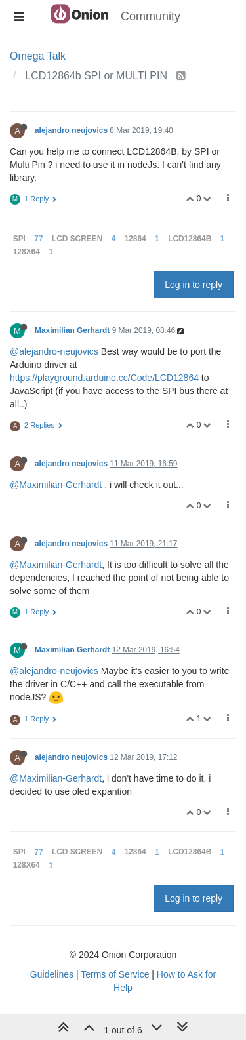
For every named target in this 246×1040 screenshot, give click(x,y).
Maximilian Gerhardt (72, 330)
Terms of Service (115, 974)
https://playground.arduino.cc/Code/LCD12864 (104, 377)
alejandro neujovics (71, 130)
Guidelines (51, 974)
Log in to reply (193, 284)
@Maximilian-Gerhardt (56, 484)
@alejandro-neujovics (54, 351)
